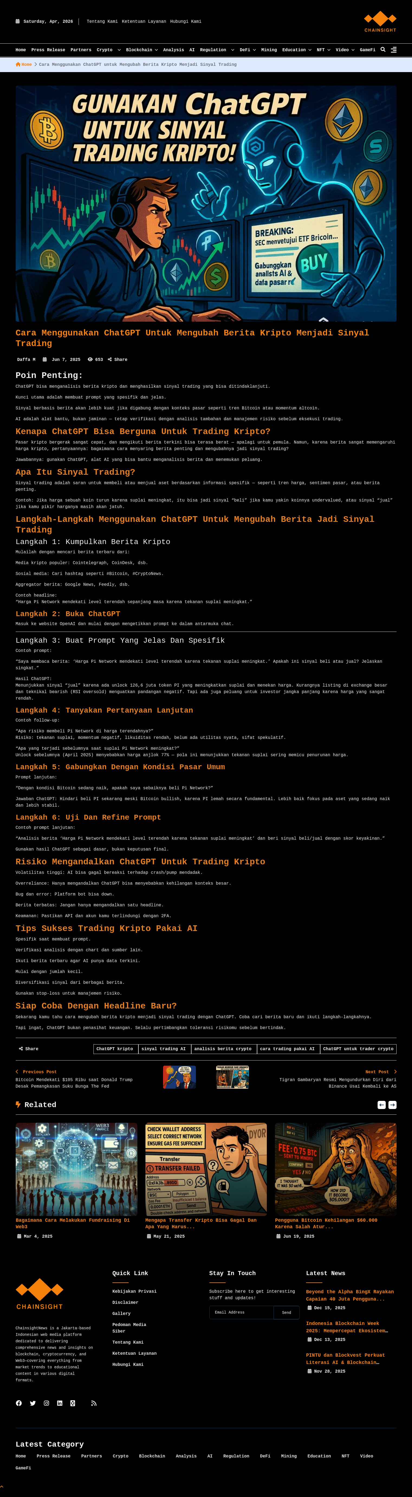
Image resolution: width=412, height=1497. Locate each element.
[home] (380, 21)
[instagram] (46, 1410)
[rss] (93, 1410)
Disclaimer (125, 1309)
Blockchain (142, 50)
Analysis (173, 50)
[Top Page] (1, 1493)
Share (117, 359)
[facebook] (19, 1410)
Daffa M (26, 359)
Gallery (121, 1320)
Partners (81, 50)
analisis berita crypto (224, 1049)
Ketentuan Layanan (144, 21)
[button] (382, 1111)
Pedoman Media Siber (129, 1334)
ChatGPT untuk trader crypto (358, 1049)
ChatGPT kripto (115, 1049)
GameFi (368, 50)
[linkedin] (59, 1410)
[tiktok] (72, 1410)
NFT (323, 50)
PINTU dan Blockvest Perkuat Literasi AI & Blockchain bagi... (345, 1369)
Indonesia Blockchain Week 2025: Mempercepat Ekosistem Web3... (345, 1337)
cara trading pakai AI (288, 1049)
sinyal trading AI (164, 1049)
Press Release (48, 50)
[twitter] (33, 1410)
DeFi (248, 50)
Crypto (109, 50)
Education (296, 50)
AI (192, 50)
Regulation (217, 50)
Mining (269, 50)
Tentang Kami (102, 21)
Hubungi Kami (186, 21)
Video (345, 50)
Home (24, 64)
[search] (383, 50)
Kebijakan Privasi (134, 1298)
